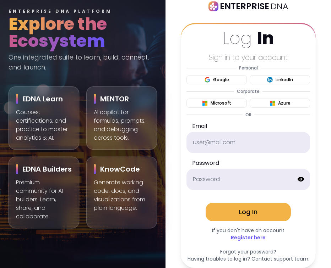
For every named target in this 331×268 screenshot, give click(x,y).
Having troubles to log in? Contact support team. (248, 258)
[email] (248, 142)
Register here (248, 237)
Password (205, 163)
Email (199, 126)
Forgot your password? (248, 251)
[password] (248, 179)
